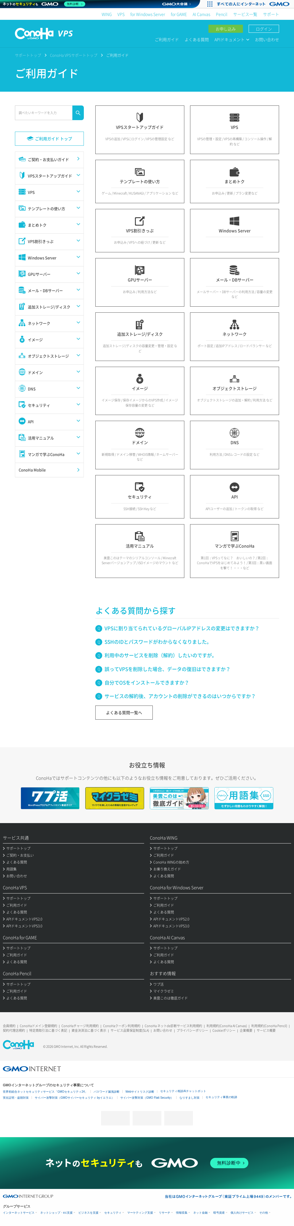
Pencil (221, 14)
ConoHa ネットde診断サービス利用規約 (173, 1025)
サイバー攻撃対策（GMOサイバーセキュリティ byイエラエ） (74, 1097)
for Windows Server (147, 14)
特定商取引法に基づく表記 (48, 1030)
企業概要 (246, 1030)
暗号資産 (219, 1212)
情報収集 (181, 1212)
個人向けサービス (242, 1212)
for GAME (179, 14)
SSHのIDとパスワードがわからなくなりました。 (158, 641)
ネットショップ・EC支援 (56, 1212)
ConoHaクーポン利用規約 (121, 1025)
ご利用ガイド (167, 39)
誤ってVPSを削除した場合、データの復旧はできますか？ (168, 668)
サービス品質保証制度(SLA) (130, 1030)
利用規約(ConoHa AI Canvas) (226, 1025)
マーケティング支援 (140, 1212)
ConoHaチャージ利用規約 (80, 1025)
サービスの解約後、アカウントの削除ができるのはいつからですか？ (180, 696)
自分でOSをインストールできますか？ (147, 682)
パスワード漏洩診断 (106, 1091)
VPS (121, 14)
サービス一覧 (245, 14)
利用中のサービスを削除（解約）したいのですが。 (161, 655)
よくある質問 (197, 39)
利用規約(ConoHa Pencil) (269, 1025)
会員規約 (9, 1025)
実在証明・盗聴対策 (16, 1097)
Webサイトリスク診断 (139, 1091)
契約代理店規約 (14, 1030)
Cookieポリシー (223, 1030)
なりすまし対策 (189, 1097)
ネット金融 (200, 1212)
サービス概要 (266, 1030)
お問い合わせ (267, 39)
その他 (263, 1212)
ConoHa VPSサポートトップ (73, 55)
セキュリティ (112, 1212)
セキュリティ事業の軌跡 (221, 1097)
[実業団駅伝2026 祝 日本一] (254, 4)
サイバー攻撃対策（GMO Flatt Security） (146, 1097)
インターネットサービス (18, 1212)
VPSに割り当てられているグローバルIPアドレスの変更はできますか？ (182, 628)
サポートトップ (28, 55)
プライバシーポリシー (192, 1030)
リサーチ (164, 1212)
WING (107, 14)
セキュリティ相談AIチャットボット (183, 1091)
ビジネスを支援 (88, 1212)
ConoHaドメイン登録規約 (38, 1025)
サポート (271, 14)
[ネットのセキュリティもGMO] (44, 4)
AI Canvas (201, 14)
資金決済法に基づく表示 (88, 1030)
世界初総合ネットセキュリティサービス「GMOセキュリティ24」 (45, 1091)
